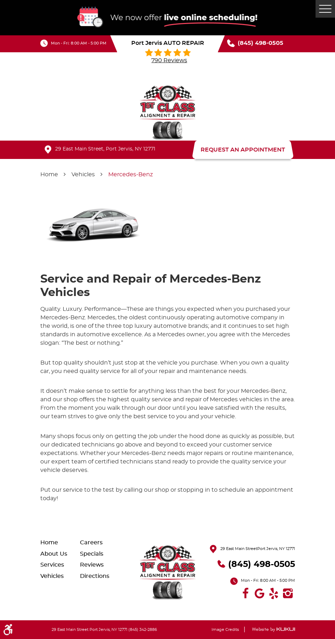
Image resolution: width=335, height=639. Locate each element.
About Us (53, 554)
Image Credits (225, 630)
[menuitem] (60, 542)
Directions (94, 576)
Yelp (274, 593)
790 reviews (169, 60)
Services (52, 565)
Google (260, 593)
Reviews (92, 565)
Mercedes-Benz (130, 174)
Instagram (288, 593)
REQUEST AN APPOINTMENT (243, 150)
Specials (91, 554)
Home (49, 174)
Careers (91, 542)
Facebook (245, 593)
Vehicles (83, 174)
